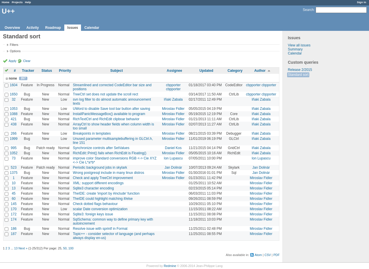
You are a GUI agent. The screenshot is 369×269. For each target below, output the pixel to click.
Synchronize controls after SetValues (101, 148)
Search (308, 10)
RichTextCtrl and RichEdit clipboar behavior (106, 119)
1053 (14, 109)
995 (13, 148)
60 (14, 199)
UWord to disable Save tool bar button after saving (111, 109)
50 (65, 248)
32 (14, 99)
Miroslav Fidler (173, 109)
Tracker (28, 71)
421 (13, 119)
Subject (116, 71)
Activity (32, 28)
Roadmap (53, 28)
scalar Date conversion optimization (100, 209)
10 (14, 183)
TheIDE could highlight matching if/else (103, 199)
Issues (72, 28)
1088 (14, 114)
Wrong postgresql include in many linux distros (108, 173)
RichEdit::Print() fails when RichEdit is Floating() (109, 153)
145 (13, 204)
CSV (267, 255)
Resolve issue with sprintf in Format (100, 229)
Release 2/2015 (300, 70)
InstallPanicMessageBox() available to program (109, 114)
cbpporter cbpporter (173, 87)
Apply (12, 61)
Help (28, 2)
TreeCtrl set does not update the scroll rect (105, 94)
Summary (295, 49)
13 (14, 188)
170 (13, 209)
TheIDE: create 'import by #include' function (106, 193)
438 (13, 124)
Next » (22, 248)
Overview (12, 28)
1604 (14, 85)
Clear (27, 61)
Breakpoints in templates (92, 133)
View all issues (299, 45)
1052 (14, 153)
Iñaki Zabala (173, 99)
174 (13, 219)
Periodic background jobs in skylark (100, 167)
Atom (258, 255)
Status (47, 71)
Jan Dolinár (173, 167)
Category (234, 71)
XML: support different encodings (98, 183)
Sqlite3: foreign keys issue (93, 214)
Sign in (361, 2)
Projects (17, 2)
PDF (276, 255)
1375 (14, 173)
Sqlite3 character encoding (93, 188)
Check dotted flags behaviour (95, 204)
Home (6, 2)
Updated (206, 71)
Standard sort (298, 75)
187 (13, 234)
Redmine (170, 266)
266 (13, 133)
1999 (14, 139)
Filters (14, 44)
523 (13, 167)
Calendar (91, 28)
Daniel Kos (173, 148)
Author (260, 71)
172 (13, 214)
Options (15, 51)
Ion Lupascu (173, 158)
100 (71, 248)
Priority (65, 71)
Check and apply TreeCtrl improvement (103, 178)
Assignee (174, 71)
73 (14, 158)
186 (13, 229)
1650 (14, 94)
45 (14, 193)
